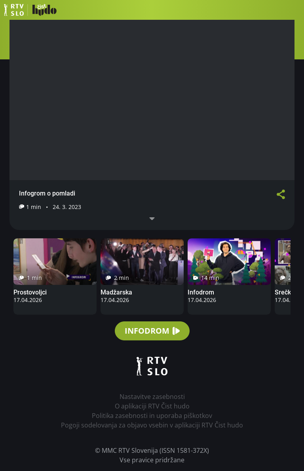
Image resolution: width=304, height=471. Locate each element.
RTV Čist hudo (30, 10)
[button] (294, 10)
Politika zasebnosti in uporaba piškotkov (152, 415)
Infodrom (201, 292)
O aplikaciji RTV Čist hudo (152, 406)
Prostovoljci (30, 292)
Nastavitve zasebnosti (152, 396)
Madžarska (116, 292)
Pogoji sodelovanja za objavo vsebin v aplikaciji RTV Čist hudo (152, 425)
